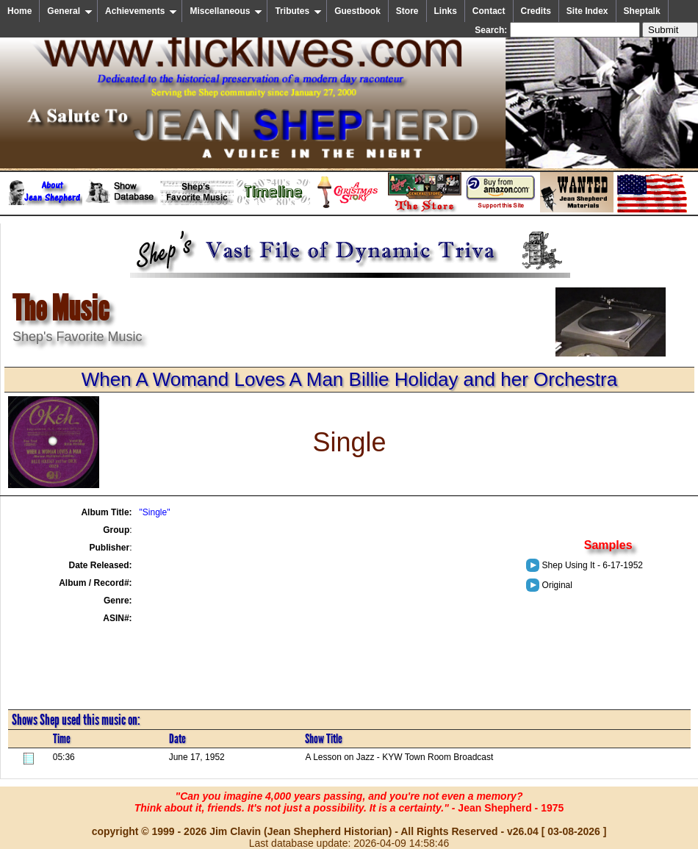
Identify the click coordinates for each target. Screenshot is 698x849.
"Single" (155, 512)
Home (19, 11)
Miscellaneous (226, 11)
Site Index (587, 11)
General (70, 11)
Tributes (298, 11)
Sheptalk (642, 11)
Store (407, 11)
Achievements (141, 11)
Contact (488, 11)
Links (445, 11)
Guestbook (357, 11)
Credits (536, 11)
